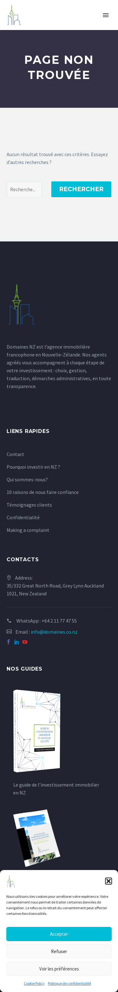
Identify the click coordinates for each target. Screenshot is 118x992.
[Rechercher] (24, 189)
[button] (108, 881)
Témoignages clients (29, 505)
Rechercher (81, 189)
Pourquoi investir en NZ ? (33, 467)
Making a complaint (28, 530)
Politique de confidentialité (69, 983)
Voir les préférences (59, 969)
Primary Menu (106, 15)
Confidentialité (23, 517)
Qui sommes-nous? (27, 479)
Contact (15, 454)
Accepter (59, 934)
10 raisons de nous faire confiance (43, 492)
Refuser (59, 951)
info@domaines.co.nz (54, 632)
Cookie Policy (34, 983)
